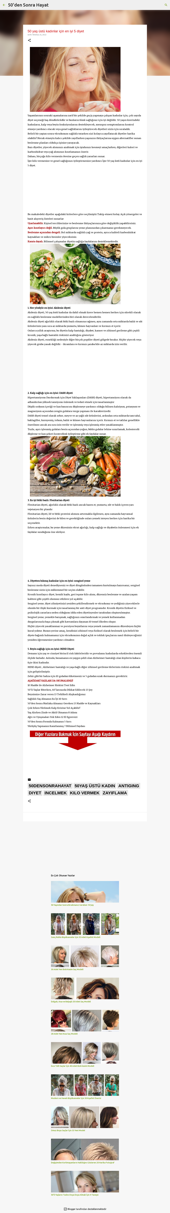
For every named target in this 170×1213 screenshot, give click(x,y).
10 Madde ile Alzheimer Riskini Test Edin (51, 685)
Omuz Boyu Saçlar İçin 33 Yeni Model (68, 1130)
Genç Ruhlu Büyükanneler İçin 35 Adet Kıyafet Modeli (75, 937)
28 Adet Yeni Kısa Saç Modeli (64, 1034)
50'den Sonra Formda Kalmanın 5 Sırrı (49, 721)
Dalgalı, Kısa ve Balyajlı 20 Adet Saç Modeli (71, 1001)
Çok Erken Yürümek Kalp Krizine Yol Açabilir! (54, 708)
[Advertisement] (85, 187)
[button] (29, 40)
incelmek (55, 793)
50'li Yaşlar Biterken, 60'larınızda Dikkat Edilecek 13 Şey (60, 689)
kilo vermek (84, 793)
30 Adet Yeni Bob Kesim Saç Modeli (67, 969)
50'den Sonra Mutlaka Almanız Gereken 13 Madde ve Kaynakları (64, 703)
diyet (35, 793)
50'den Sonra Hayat (28, 4)
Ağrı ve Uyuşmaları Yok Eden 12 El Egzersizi (52, 717)
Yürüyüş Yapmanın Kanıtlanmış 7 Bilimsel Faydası (56, 726)
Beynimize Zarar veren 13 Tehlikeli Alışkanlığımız (57, 694)
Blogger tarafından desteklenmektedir (85, 1209)
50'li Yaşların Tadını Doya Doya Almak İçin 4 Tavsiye (74, 1195)
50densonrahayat (50, 785)
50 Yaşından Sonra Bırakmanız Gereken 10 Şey (72, 905)
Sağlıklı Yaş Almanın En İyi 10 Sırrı (47, 698)
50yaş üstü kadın (95, 785)
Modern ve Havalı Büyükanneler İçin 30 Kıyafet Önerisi (76, 1098)
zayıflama (115, 793)
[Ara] (166, 5)
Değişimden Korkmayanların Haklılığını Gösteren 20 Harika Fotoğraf (82, 1163)
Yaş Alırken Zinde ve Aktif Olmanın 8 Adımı (52, 712)
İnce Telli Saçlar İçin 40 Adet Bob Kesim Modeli (72, 1066)
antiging (128, 785)
